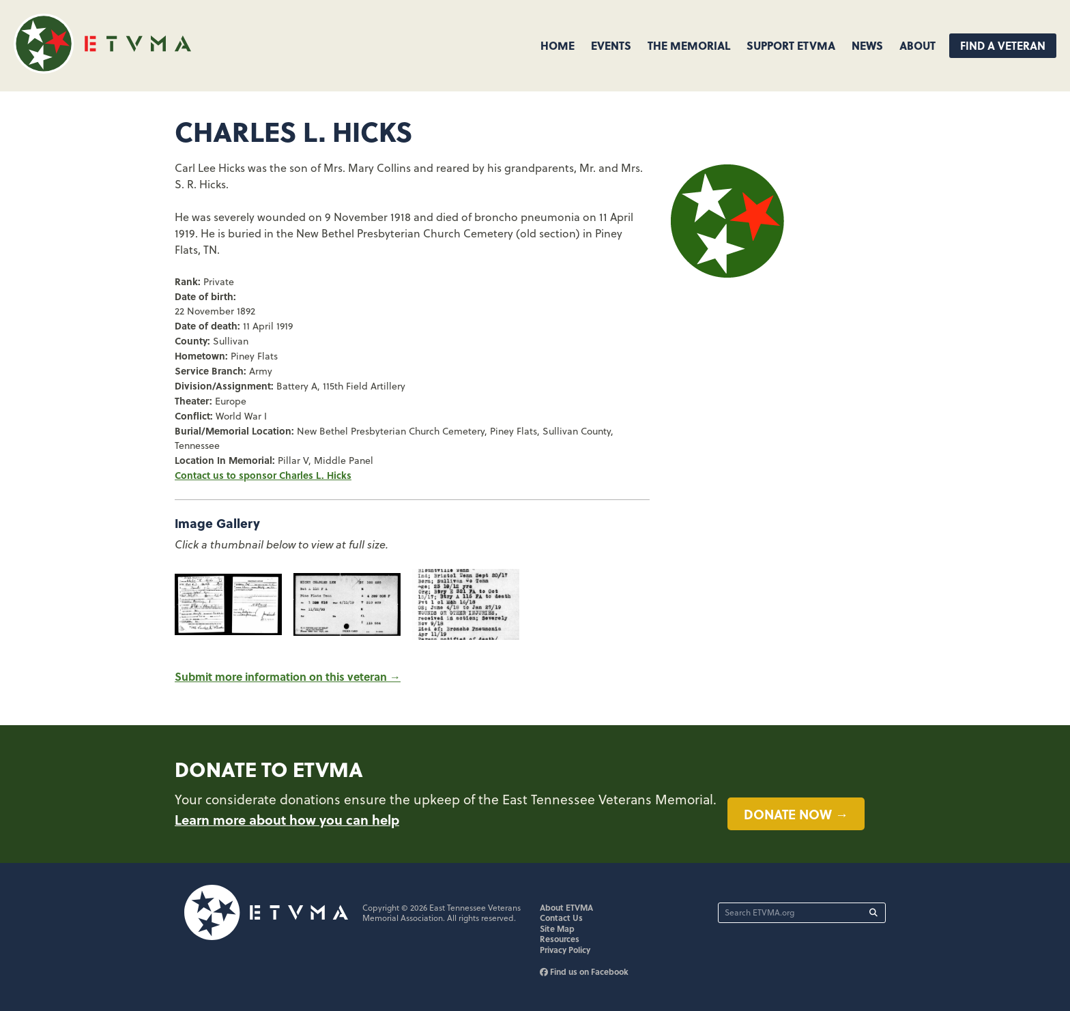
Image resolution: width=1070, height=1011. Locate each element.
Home (557, 45)
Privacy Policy (565, 949)
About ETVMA (566, 907)
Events (611, 45)
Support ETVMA (791, 45)
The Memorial (689, 45)
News (867, 45)
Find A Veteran (1002, 45)
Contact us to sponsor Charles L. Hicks (263, 475)
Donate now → (796, 813)
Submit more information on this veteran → (288, 676)
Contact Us (561, 917)
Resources (559, 939)
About (917, 45)
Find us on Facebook (584, 971)
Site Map (557, 928)
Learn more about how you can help (287, 819)
